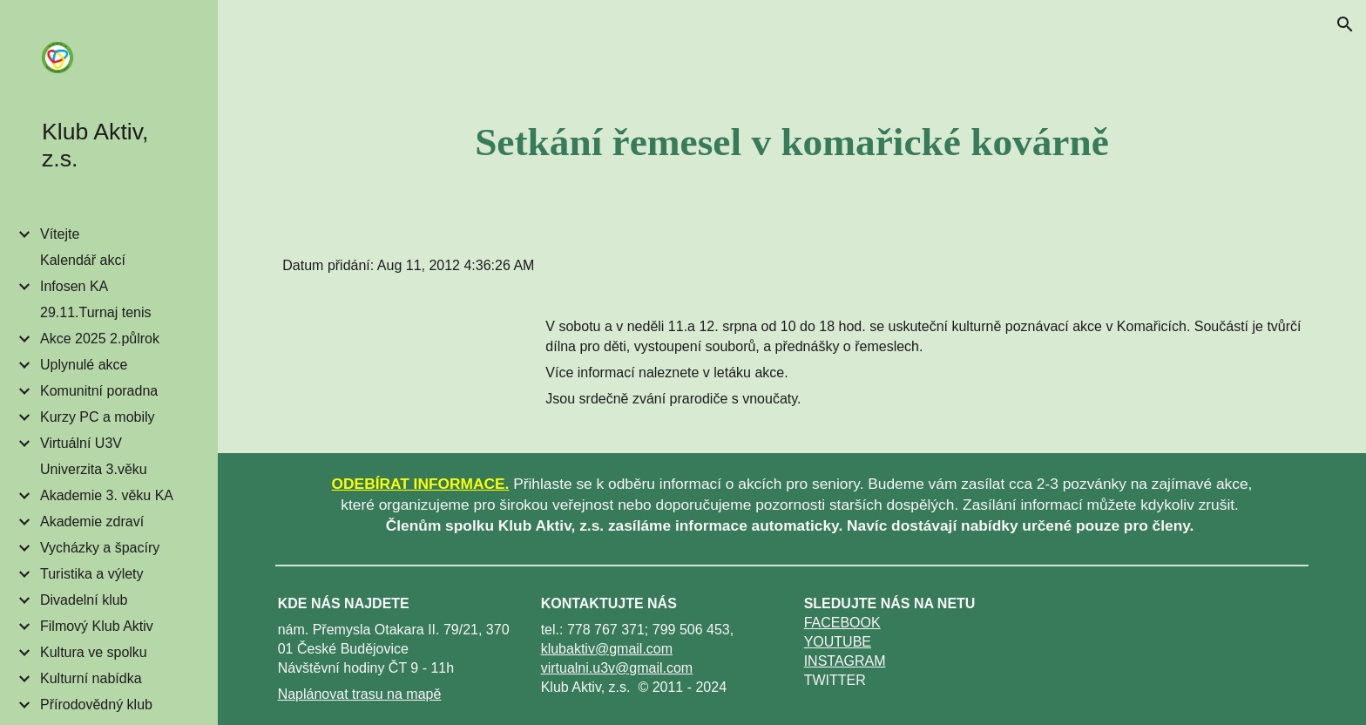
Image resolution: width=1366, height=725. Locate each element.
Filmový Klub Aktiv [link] (96, 626)
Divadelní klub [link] (84, 600)
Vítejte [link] (59, 234)
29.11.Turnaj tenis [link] (95, 312)
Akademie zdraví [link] (92, 521)
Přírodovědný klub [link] (96, 704)
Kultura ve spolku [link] (93, 652)
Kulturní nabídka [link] (91, 678)
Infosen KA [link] (74, 286)
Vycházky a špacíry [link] (99, 547)
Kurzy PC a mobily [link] (97, 417)
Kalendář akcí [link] (82, 260)
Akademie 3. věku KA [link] (106, 495)
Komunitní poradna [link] (99, 390)
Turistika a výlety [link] (92, 573)
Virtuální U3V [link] (81, 443)
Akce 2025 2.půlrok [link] (99, 338)
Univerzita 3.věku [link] (93, 469)
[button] (1345, 24)
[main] (792, 142)
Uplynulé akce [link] (84, 364)
